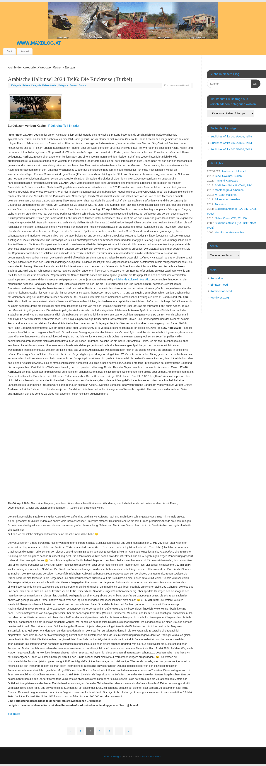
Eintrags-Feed (219, 284)
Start (9, 51)
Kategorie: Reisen (20, 85)
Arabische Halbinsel (233, 171)
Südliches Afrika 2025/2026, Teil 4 (231, 142)
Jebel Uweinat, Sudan (228, 175)
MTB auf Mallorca (226, 194)
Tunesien (220, 204)
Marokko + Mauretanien (229, 232)
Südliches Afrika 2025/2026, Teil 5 (231, 136)
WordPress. (156, 756)
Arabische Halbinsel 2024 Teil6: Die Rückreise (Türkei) (70, 79)
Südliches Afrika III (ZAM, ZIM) (233, 185)
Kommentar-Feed (221, 291)
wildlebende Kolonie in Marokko (132, 279)
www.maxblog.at (39, 42)
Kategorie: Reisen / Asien (44, 85)
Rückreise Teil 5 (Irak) (63, 125)
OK (254, 83)
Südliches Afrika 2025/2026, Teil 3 (231, 149)
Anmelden (216, 278)
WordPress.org (219, 297)
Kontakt (25, 51)
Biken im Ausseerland (228, 199)
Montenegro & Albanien (229, 190)
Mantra (143, 756)
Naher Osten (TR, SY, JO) (231, 218)
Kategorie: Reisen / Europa (72, 85)
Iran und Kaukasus (226, 180)
